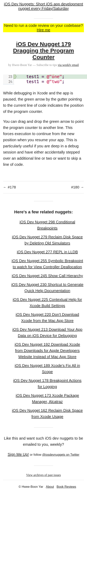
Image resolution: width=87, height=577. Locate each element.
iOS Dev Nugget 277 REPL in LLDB (47, 252)
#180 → (77, 187)
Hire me (43, 30)
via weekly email (68, 65)
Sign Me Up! (18, 454)
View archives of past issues (43, 475)
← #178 (9, 187)
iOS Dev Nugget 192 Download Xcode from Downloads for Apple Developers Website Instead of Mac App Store (47, 350)
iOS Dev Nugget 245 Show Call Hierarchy (47, 276)
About (50, 486)
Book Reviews (66, 486)
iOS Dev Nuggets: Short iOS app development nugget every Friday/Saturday (43, 6)
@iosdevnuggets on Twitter (60, 454)
